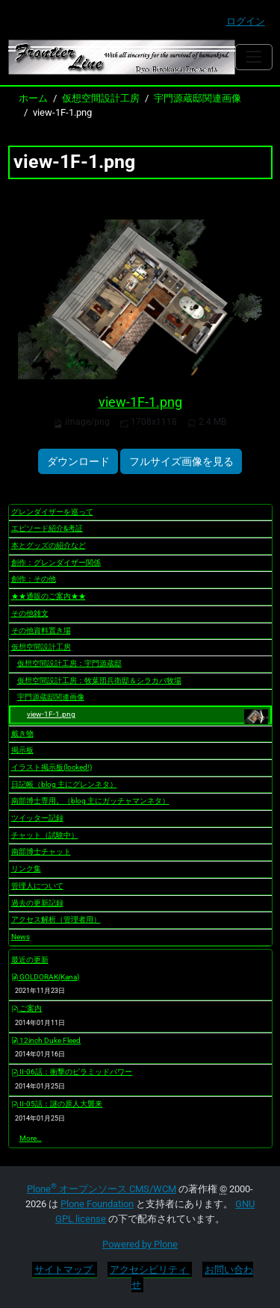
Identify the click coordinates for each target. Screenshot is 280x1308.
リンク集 (26, 869)
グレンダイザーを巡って (52, 512)
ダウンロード (78, 461)
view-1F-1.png (140, 402)
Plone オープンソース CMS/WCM (101, 1189)
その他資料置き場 (41, 630)
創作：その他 (33, 579)
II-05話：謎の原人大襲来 (57, 1104)
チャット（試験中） (44, 835)
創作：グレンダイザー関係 (56, 562)
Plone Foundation (97, 1203)
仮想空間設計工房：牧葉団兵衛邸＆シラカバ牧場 (99, 680)
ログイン (245, 21)
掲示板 (22, 750)
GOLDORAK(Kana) (45, 977)
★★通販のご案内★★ (48, 596)
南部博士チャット (41, 851)
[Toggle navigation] (253, 57)
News (20, 936)
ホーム (33, 98)
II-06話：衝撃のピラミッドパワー (72, 1072)
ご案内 (27, 1008)
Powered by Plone (140, 1244)
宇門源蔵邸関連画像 (197, 98)
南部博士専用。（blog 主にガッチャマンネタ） (90, 801)
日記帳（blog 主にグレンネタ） (64, 784)
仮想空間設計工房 (101, 98)
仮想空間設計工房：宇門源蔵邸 (69, 663)
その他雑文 (30, 613)
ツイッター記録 (37, 818)
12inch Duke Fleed (46, 1040)
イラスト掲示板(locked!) (51, 767)
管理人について (37, 886)
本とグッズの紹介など (48, 545)
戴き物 (22, 733)
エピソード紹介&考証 (47, 528)
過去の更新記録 (37, 903)
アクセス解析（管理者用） (56, 919)
